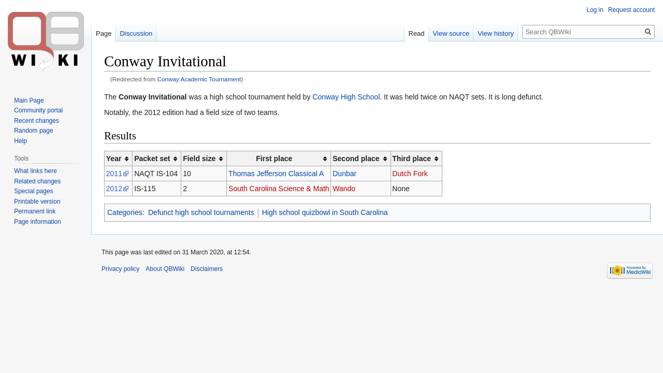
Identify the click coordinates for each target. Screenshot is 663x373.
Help (20, 141)
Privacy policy (120, 268)
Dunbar (344, 173)
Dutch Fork (409, 173)
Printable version (37, 201)
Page (103, 33)
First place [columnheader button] (274, 158)
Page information (37, 221)
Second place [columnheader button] (356, 158)
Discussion (136, 33)
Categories (124, 212)
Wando (344, 188)
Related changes (37, 181)
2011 (114, 173)
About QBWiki (165, 268)
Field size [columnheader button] (199, 158)
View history (496, 33)
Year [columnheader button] (114, 158)
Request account (631, 9)
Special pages (33, 191)
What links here (35, 171)
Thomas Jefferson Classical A (276, 173)
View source (451, 33)
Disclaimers (207, 268)
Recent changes (36, 120)
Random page (33, 130)
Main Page (29, 100)
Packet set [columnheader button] (152, 158)
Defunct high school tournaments (201, 212)
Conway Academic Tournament (199, 79)
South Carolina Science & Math (278, 188)
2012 (114, 188)
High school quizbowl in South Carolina (325, 212)
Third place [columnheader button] (411, 158)
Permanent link (34, 211)
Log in (594, 9)
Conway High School (346, 97)
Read (417, 33)
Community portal (38, 110)
